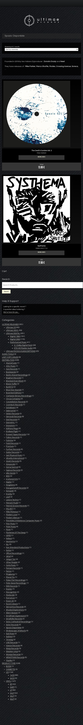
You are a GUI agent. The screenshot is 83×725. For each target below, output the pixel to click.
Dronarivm (10, 426)
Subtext (9, 636)
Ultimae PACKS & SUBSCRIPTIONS (20, 351)
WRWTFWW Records (15, 657)
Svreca (75, 66)
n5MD (8, 535)
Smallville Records (14, 619)
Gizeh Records (12, 461)
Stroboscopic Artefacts (16, 631)
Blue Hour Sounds (13, 390)
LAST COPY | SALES (10, 357)
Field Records (12, 443)
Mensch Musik (12, 503)
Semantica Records (14, 607)
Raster (9, 589)
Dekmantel (11, 411)
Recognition (11, 592)
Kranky (9, 494)
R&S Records (11, 586)
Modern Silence (12, 518)
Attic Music (10, 366)
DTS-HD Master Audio (23, 348)
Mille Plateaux (12, 512)
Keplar (9, 482)
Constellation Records (15, 402)
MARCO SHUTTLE (42, 248)
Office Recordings (14, 553)
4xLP (12, 699)
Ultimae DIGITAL (13, 333)
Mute (8, 529)
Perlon (8, 571)
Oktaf (8, 556)
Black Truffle (11, 384)
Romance (10, 598)
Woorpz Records (13, 654)
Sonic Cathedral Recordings (18, 622)
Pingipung (10, 574)
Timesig (9, 640)
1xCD (12, 675)
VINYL (8, 681)
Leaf (8, 497)
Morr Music (10, 524)
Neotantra (10, 541)
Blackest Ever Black (14, 381)
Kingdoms (10, 485)
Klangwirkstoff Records (16, 488)
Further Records (13, 449)
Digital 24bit (15, 339)
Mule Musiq (11, 527)
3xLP (12, 696)
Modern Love (11, 515)
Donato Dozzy (50, 61)
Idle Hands (10, 473)
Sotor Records (12, 625)
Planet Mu (10, 577)
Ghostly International (15, 458)
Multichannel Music (18, 342)
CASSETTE (10, 669)
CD (7, 672)
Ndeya (9, 538)
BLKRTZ (9, 387)
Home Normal (12, 467)
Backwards (11, 372)
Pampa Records (13, 568)
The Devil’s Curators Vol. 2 (41, 151)
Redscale (10, 595)
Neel (62, 61)
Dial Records (11, 420)
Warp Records (12, 648)
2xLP (12, 693)
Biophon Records (13, 378)
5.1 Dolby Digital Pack (23, 345)
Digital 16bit (15, 336)
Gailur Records (12, 452)
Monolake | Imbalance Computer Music (22, 521)
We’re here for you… (11, 312)
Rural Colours (12, 604)
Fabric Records (12, 437)
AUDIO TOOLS (8, 354)
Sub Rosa (10, 634)
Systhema (41, 246)
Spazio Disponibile (13, 628)
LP (11, 690)
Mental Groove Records (16, 506)
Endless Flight (12, 431)
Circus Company (13, 399)
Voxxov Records (13, 646)
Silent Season (12, 613)
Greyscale (10, 464)
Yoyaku (9, 660)
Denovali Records (13, 416)
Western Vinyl (12, 651)
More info (41, 157)
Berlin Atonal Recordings (17, 375)
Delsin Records (12, 414)
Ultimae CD (11, 327)
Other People (11, 562)
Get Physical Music (14, 455)
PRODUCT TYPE (8, 663)
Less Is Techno (12, 500)
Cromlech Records (14, 405)
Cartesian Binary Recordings (18, 396)
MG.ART (9, 509)
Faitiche (9, 440)
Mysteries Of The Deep (15, 533)
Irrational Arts (12, 479)
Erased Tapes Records (16, 434)
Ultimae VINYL (12, 330)
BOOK (8, 666)
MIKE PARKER (41, 153)
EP (11, 684)
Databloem (11, 408)
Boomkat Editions (13, 393)
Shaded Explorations (15, 610)
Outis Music (11, 565)
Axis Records (11, 369)
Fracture (10, 446)
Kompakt (10, 491)
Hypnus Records (13, 470)
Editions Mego (12, 428)
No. (7, 544)
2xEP (12, 687)
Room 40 (10, 601)
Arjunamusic (11, 363)
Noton (8, 550)
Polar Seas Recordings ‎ (16, 583)
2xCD (12, 678)
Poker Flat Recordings (15, 580)
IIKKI (8, 476)
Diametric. (10, 422)
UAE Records (11, 642)
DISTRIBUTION (8, 360)
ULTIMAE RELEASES (10, 324)
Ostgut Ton (10, 559)
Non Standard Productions (17, 547)
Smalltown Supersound (16, 616)
